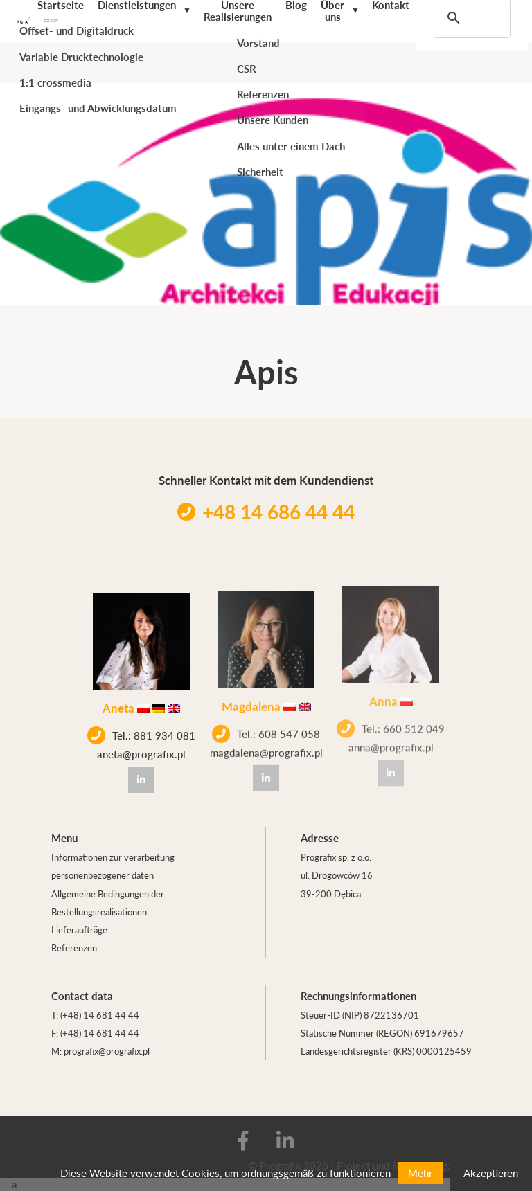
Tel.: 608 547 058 (266, 728)
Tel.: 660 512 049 (391, 716)
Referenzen (74, 947)
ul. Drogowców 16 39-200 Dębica (337, 883)
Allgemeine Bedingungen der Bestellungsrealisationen (107, 902)
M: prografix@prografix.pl (100, 1050)
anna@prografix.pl (391, 734)
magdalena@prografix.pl (266, 747)
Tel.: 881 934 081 (141, 734)
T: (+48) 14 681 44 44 (95, 1014)
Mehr (420, 1172)
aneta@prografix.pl (141, 752)
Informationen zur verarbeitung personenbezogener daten (113, 865)
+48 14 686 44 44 (266, 511)
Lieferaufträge (79, 929)
